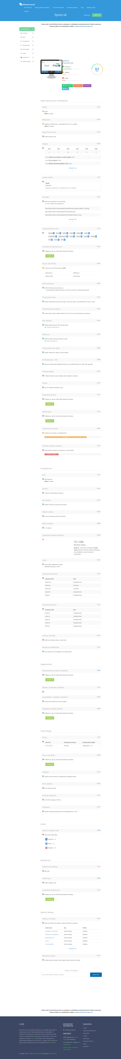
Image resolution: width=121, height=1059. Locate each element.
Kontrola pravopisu (72, 7)
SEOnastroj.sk (37, 1053)
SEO (33, 1038)
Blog (82, 7)
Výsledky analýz (91, 7)
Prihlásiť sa (50, 256)
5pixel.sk (65, 61)
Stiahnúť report (67, 85)
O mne (47, 941)
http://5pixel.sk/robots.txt (51, 341)
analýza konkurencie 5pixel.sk (83, 26)
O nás (85, 1036)
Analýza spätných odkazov (42, 7)
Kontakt (26, 11)
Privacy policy (88, 1041)
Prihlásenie (87, 15)
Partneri (86, 1038)
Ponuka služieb (49, 944)
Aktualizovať (78, 85)
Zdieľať (65, 88)
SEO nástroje (28, 7)
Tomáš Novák (52, 1053)
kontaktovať (52, 1042)
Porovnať (87, 85)
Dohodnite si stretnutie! (51, 931)
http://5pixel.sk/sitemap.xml (51, 327)
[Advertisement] (71, 43)
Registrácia (97, 15)
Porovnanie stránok (58, 7)
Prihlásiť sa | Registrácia (51, 934)
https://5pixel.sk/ (49, 937)
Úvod (85, 1028)
